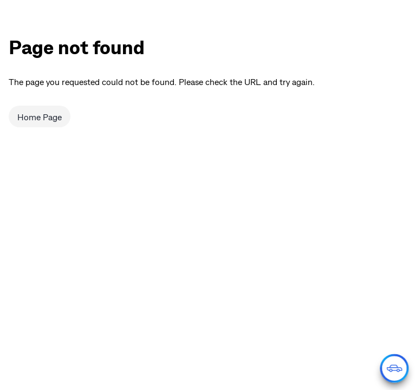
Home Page (39, 117)
